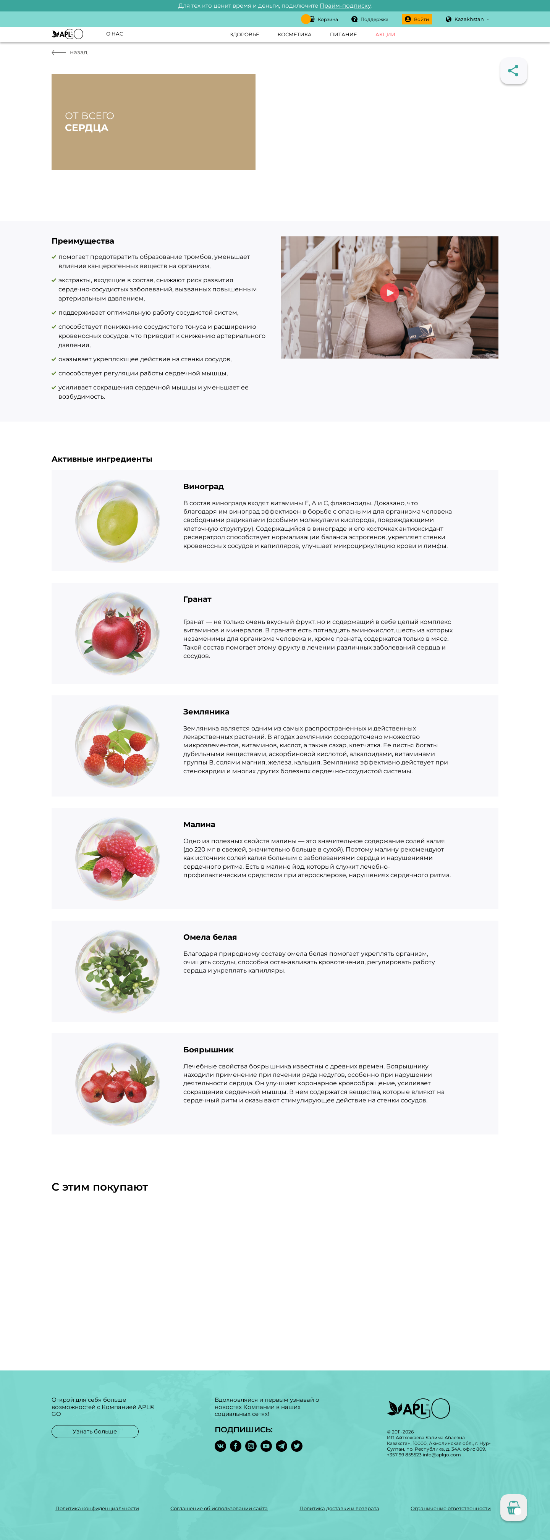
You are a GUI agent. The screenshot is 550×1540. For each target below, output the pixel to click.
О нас (114, 34)
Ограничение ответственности (451, 1508)
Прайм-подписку (345, 5)
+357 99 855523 (404, 1455)
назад (69, 52)
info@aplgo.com (442, 1455)
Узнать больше (95, 1431)
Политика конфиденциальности (97, 1508)
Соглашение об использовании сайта (219, 1508)
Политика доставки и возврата (339, 1508)
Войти (417, 19)
